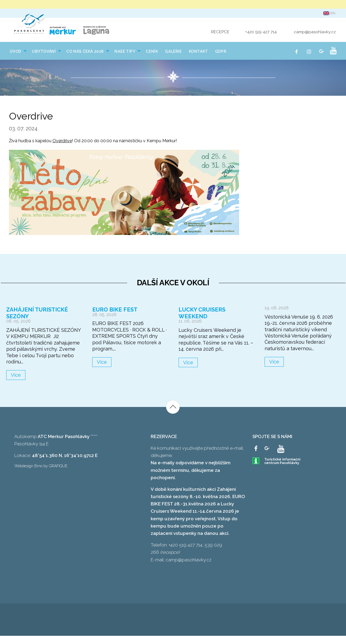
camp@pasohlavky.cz (315, 32)
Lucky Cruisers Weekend (215, 310)
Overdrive (62, 141)
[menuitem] (17, 51)
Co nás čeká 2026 (85, 52)
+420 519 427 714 (261, 32)
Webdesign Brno (28, 466)
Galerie (173, 52)
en (329, 13)
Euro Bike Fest (113, 310)
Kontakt (198, 52)
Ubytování (44, 52)
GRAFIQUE (58, 466)
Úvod (15, 52)
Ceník (152, 52)
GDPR (220, 52)
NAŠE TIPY (124, 52)
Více (16, 375)
